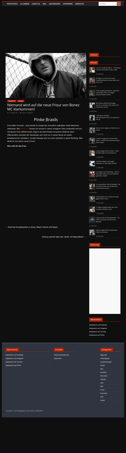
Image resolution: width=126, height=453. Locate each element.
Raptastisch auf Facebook (98, 325)
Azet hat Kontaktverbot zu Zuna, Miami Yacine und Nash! (32, 227)
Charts (102, 365)
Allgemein (24, 4)
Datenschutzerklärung (61, 355)
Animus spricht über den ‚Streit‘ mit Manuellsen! (64, 237)
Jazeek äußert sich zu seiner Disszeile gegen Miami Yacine (107, 198)
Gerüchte (79, 4)
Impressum (57, 358)
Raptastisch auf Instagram (98, 328)
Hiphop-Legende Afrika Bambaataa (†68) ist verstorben (106, 231)
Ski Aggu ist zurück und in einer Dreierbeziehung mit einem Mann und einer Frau (107, 80)
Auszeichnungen (106, 362)
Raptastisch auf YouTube (97, 332)
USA (101, 397)
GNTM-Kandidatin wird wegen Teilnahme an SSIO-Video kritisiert (106, 162)
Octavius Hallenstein (27, 113)
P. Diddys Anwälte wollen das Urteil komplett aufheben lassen (106, 208)
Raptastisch (12, 4)
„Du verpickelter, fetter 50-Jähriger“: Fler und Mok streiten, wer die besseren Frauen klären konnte (108, 186)
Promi (102, 390)
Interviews (68, 4)
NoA (101, 386)
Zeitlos (102, 400)
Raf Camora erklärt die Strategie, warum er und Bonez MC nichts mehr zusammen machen (107, 105)
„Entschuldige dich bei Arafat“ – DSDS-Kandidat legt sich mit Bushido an (107, 152)
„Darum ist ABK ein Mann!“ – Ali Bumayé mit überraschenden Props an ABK (108, 69)
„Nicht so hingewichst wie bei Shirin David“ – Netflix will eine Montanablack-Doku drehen (108, 140)
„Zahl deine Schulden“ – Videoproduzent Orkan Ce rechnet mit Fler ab (107, 117)
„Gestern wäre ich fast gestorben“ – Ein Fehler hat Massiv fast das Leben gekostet (108, 220)
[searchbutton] (118, 3)
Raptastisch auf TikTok (97, 335)
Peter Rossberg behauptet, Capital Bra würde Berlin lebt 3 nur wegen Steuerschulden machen (107, 93)
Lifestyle (36, 4)
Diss (44, 4)
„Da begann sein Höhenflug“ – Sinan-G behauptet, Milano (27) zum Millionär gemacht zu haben (107, 174)
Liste (102, 383)
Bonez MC (24, 129)
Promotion (103, 393)
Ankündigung (55, 4)
